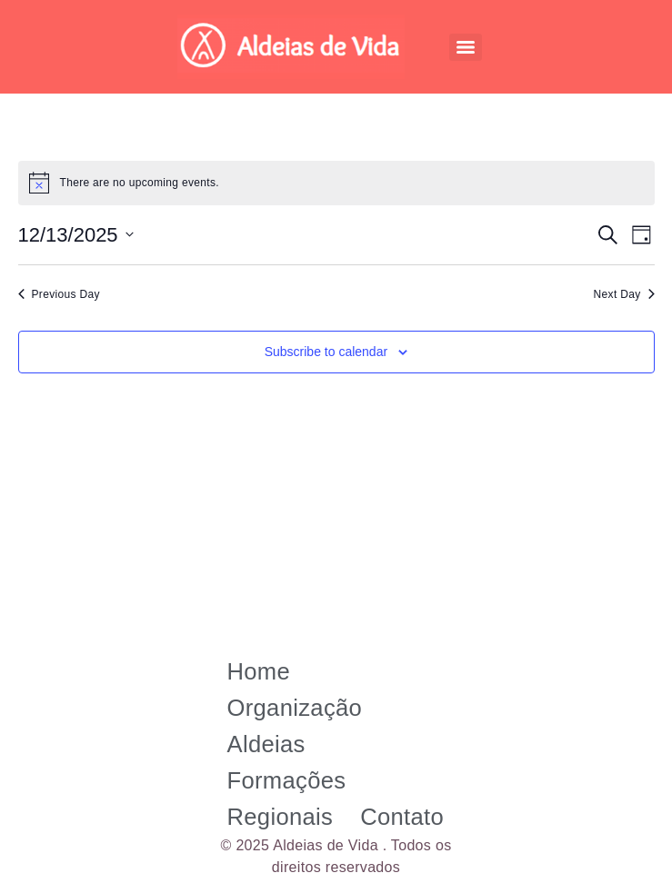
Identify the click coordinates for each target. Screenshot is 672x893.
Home (259, 671)
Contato (402, 816)
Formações (286, 780)
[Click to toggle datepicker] (76, 235)
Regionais (280, 816)
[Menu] (465, 47)
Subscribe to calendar (326, 351)
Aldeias (266, 744)
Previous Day (59, 294)
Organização (295, 707)
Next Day (624, 294)
